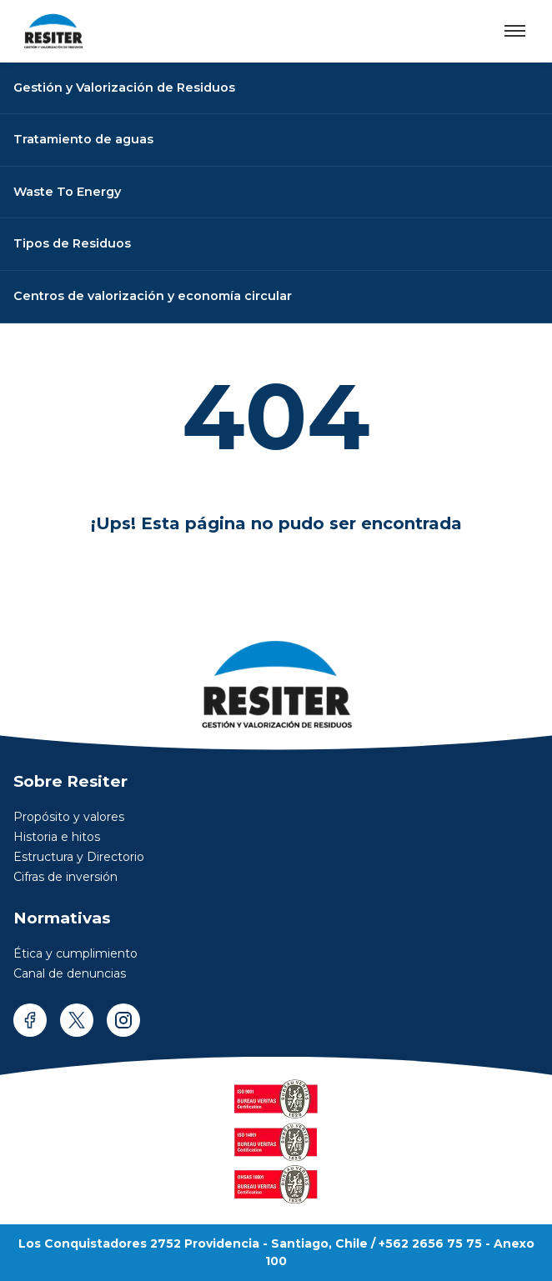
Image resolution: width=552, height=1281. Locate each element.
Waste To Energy (67, 191)
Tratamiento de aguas (83, 139)
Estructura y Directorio (78, 856)
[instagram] (123, 1020)
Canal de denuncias (69, 973)
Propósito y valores (68, 816)
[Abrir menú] (515, 31)
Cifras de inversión (65, 876)
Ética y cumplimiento (75, 953)
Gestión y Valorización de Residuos (124, 87)
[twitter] (76, 1020)
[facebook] (30, 1020)
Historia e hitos (56, 836)
